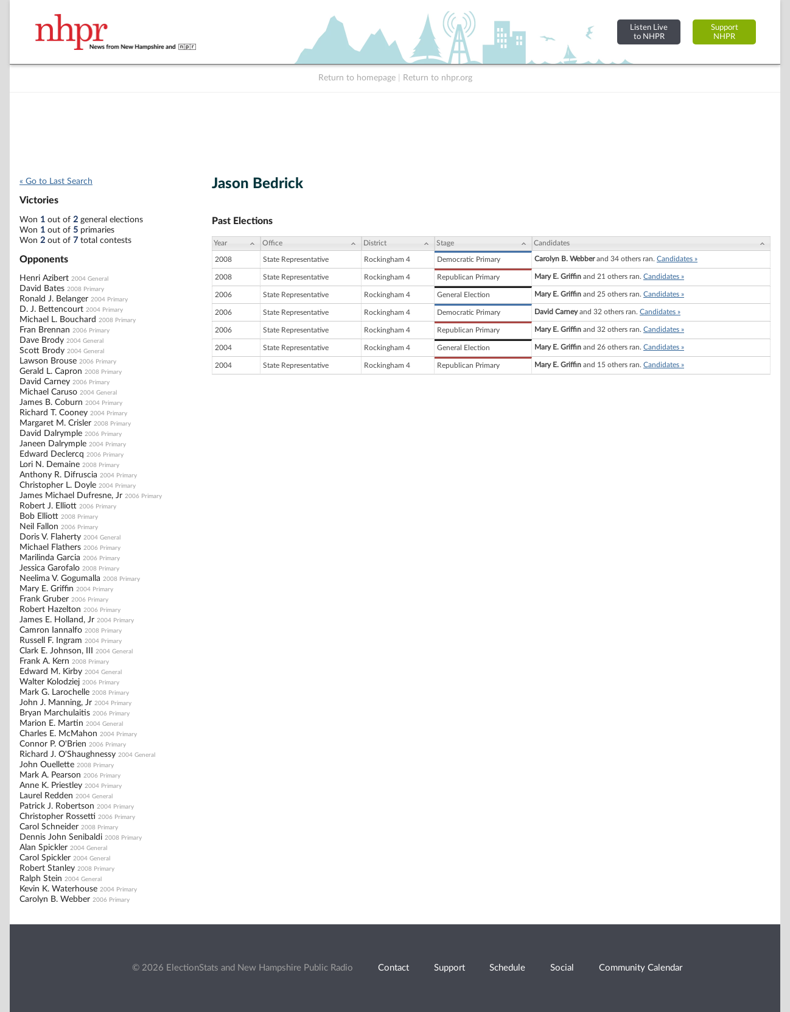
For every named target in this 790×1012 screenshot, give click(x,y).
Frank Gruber (44, 599)
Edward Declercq (51, 454)
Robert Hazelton (50, 609)
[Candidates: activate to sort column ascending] (651, 243)
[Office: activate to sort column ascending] (311, 243)
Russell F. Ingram (50, 640)
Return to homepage (357, 78)
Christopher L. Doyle (57, 485)
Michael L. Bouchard (57, 319)
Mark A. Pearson (50, 775)
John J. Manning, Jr (55, 702)
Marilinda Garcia (49, 557)
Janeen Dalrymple (52, 444)
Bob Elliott (38, 516)
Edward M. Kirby (50, 671)
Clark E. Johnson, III (56, 651)
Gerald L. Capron (50, 371)
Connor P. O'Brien (52, 744)
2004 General (89, 279)
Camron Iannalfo (50, 630)
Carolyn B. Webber (54, 899)
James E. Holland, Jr (56, 620)
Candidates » (677, 258)
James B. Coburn (51, 402)
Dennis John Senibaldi (60, 837)
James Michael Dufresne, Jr (70, 495)
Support (449, 967)
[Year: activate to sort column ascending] (236, 243)
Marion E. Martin (51, 723)
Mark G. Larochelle (54, 692)
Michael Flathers (50, 547)
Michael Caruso (48, 392)
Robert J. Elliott (48, 506)
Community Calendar (640, 967)
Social (562, 967)
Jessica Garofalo (49, 568)
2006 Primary (91, 331)
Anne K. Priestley (50, 785)
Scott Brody (42, 350)
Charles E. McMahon (58, 733)
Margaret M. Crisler (55, 423)
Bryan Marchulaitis (54, 713)
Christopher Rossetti (57, 816)
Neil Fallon (38, 526)
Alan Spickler (43, 847)
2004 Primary (109, 300)
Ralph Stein (40, 878)
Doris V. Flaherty (50, 537)
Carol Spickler (45, 858)
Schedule (507, 967)
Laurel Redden (46, 796)
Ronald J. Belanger (53, 299)
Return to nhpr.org (437, 78)
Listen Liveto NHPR (649, 32)
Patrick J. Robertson (56, 806)
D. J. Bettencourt (51, 309)
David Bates (42, 288)
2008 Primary (85, 289)
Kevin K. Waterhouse (58, 889)
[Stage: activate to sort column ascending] (483, 243)
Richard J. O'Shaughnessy (67, 754)
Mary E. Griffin (46, 589)
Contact (393, 967)
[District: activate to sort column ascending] (398, 243)
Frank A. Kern (44, 661)
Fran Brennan (44, 330)
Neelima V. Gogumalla (59, 578)
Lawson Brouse (48, 361)
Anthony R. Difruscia (58, 475)
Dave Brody (41, 340)
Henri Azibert (44, 278)
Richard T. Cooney (53, 413)
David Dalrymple (50, 433)
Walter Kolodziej (49, 682)
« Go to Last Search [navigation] (56, 181)
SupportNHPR (724, 32)
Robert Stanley (47, 868)
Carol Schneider (49, 827)
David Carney (44, 382)
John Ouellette (46, 765)
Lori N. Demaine (49, 464)
